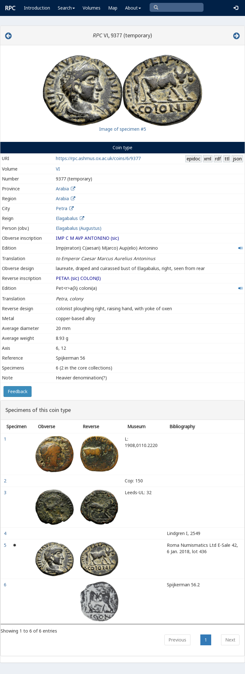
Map (112, 8)
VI (58, 169)
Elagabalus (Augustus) (78, 228)
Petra (61, 208)
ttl (227, 159)
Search (66, 8)
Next (230, 640)
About (133, 8)
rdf (218, 159)
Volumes (91, 8)
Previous (177, 640)
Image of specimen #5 (122, 129)
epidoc (193, 159)
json (237, 159)
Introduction (37, 8)
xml (207, 159)
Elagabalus (67, 218)
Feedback (17, 391)
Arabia (62, 189)
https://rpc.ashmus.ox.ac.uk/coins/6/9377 (98, 158)
